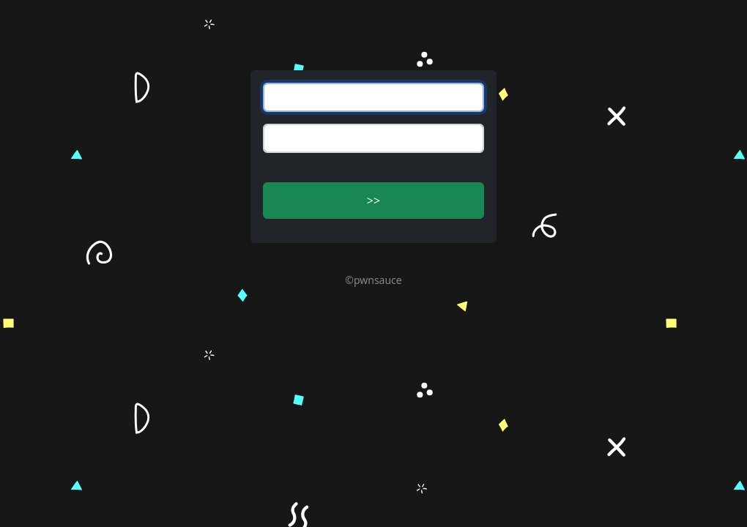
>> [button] (373, 201)
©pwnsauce (373, 280)
